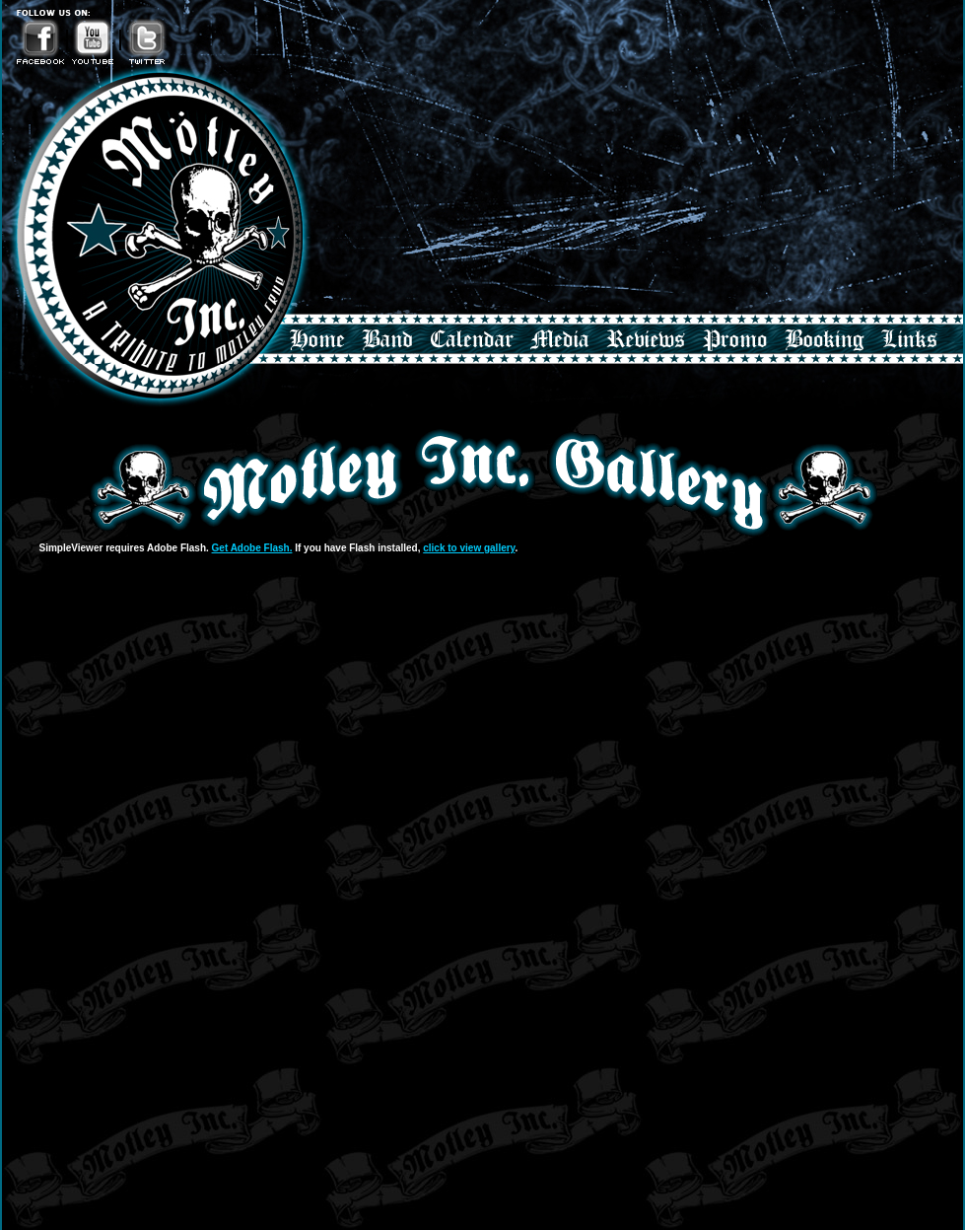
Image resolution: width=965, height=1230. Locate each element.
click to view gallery (469, 548)
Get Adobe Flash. (252, 548)
